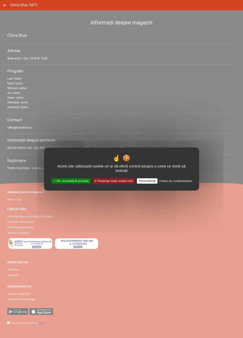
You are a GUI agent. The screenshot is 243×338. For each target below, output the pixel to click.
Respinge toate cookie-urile (113, 180)
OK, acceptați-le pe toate (71, 180)
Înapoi (4, 5)
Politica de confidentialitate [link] (175, 180)
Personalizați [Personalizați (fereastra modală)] (147, 180)
